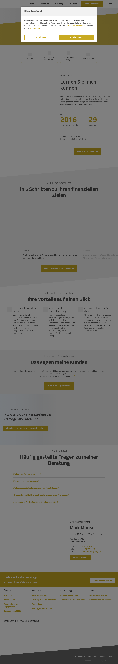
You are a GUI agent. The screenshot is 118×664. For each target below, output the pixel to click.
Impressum (35, 28)
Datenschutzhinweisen (75, 25)
